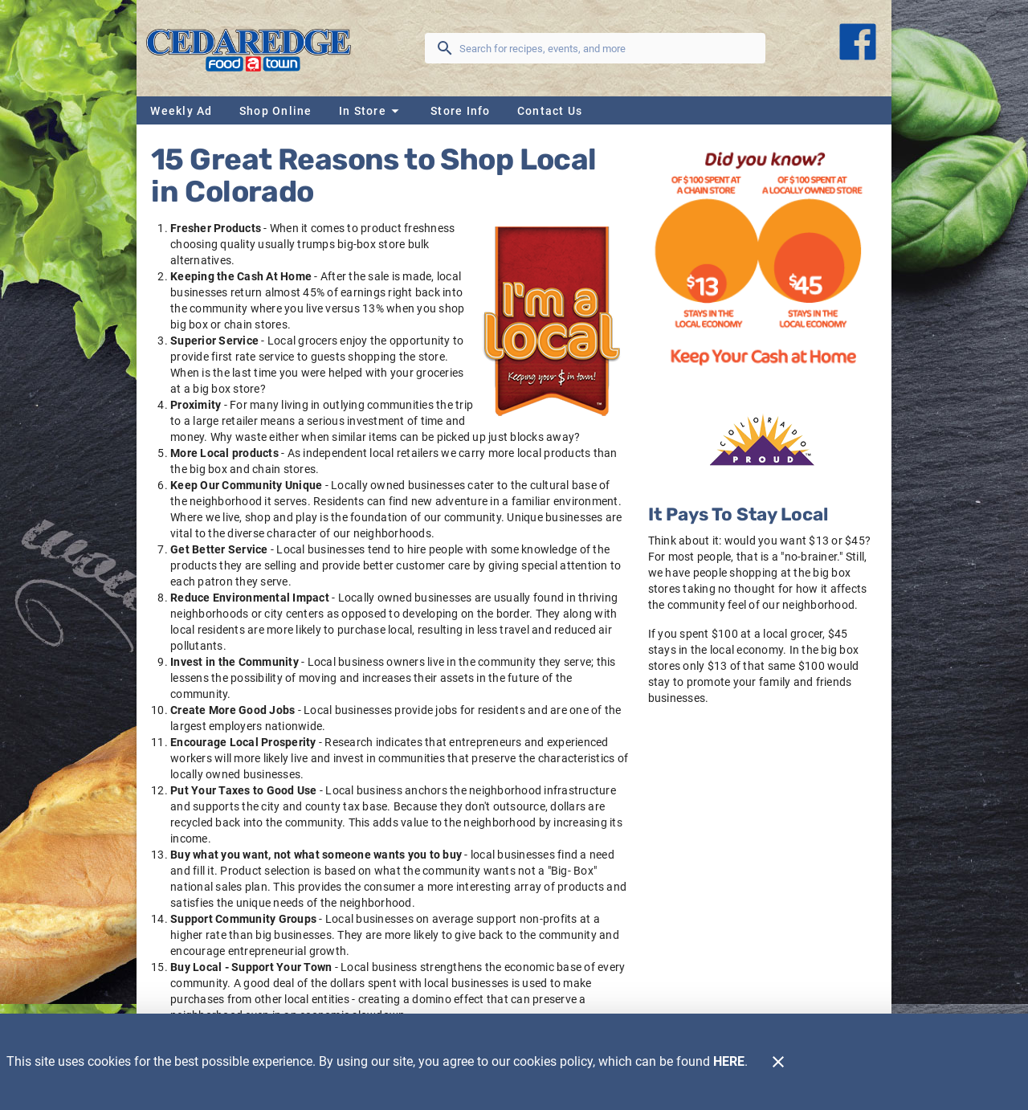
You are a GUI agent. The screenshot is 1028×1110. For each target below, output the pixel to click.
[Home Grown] (762, 439)
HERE (728, 1061)
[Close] (778, 1061)
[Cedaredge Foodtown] (253, 48)
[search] (606, 48)
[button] (371, 110)
